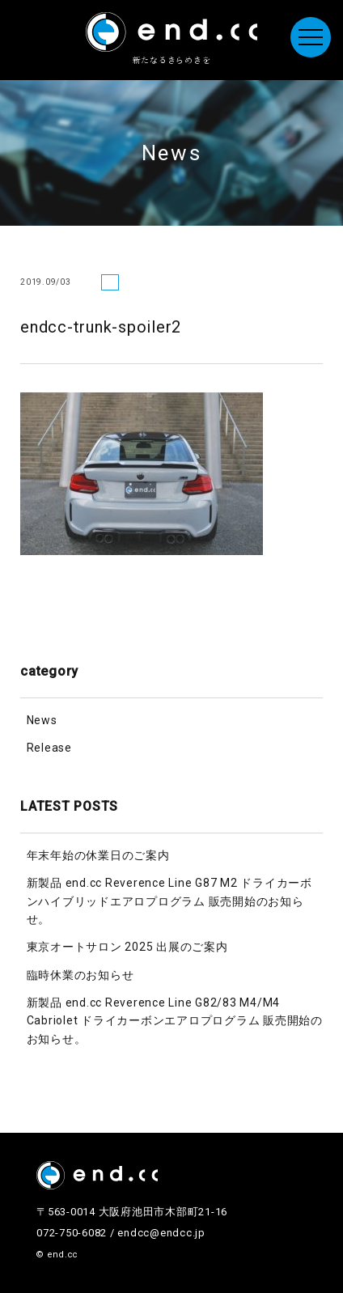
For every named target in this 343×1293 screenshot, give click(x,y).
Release (49, 747)
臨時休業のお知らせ (80, 975)
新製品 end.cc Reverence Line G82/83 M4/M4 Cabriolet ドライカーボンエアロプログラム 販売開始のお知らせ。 (175, 1020)
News (42, 720)
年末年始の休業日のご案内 (98, 855)
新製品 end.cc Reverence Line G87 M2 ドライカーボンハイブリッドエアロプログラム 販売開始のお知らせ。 (169, 901)
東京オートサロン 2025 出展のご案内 (127, 946)
